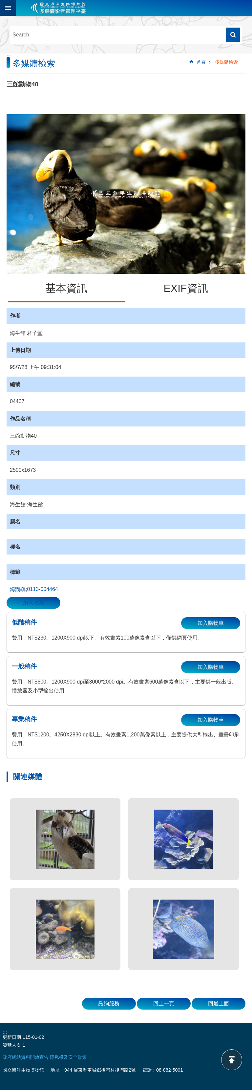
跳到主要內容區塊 (3, 3)
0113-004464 (42, 589)
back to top (231, 1059)
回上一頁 (163, 1003)
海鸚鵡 (18, 589)
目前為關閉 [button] (8, 8)
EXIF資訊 (185, 288)
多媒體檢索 (226, 62)
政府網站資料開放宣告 (26, 1057)
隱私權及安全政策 (68, 1057)
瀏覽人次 (12, 1045)
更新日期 (12, 1037)
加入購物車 (211, 623)
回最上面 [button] (218, 1003)
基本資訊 (66, 288)
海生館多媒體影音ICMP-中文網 (58, 8)
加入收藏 (33, 602)
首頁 (201, 62)
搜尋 (233, 35)
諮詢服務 (108, 1003)
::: (9, 56)
